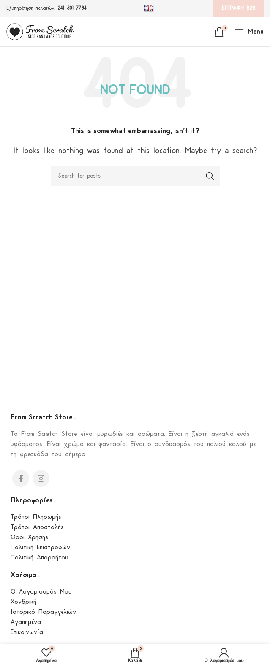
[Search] (135, 176)
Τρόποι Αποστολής (37, 527)
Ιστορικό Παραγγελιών (43, 612)
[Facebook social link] (20, 478)
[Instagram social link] (41, 478)
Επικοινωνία (27, 632)
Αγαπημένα (26, 622)
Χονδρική (23, 602)
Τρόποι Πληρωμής (36, 517)
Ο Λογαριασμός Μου (41, 592)
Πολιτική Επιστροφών (40, 548)
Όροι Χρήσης (29, 538)
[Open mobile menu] (249, 31)
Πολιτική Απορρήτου (39, 558)
